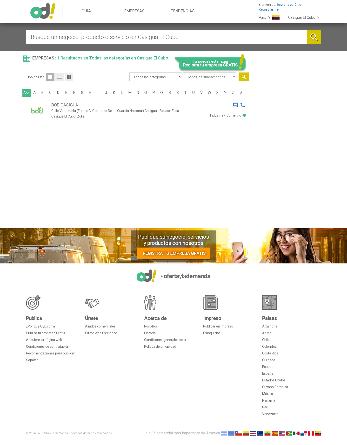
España (268, 373)
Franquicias (211, 333)
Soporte (32, 360)
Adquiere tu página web (44, 340)
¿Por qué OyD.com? (40, 326)
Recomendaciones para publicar (50, 353)
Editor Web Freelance (101, 333)
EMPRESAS (134, 10)
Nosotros (151, 326)
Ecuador (268, 367)
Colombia (269, 346)
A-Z (26, 92)
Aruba (267, 333)
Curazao (268, 360)
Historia (150, 333)
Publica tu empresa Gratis (45, 333)
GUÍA (86, 10)
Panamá (268, 400)
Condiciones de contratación (47, 346)
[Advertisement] (287, 151)
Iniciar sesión (288, 5)
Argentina (269, 326)
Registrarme (269, 9)
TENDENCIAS (182, 10)
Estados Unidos (274, 380)
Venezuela (270, 414)
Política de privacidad (160, 346)
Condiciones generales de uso (166, 340)
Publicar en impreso (218, 326)
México (267, 394)
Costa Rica (270, 353)
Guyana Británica (275, 387)
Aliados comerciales (100, 326)
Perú (265, 407)
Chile (266, 340)
